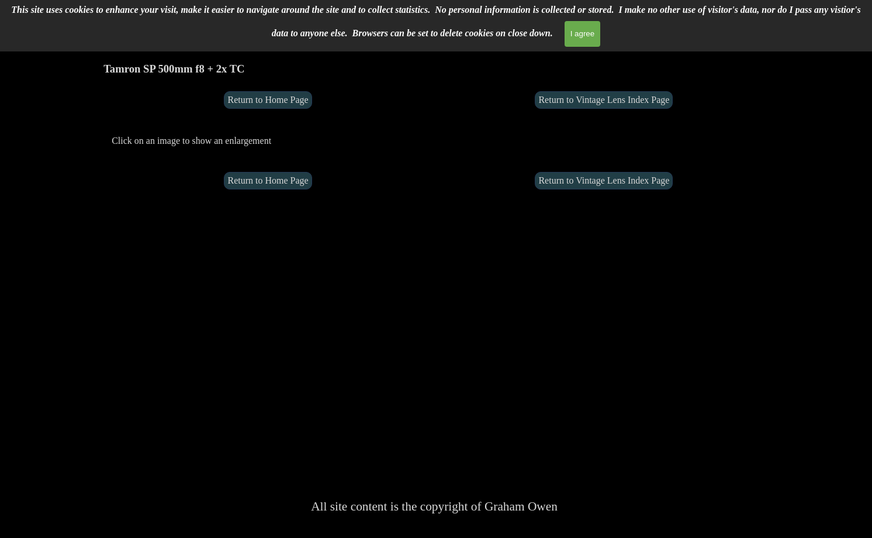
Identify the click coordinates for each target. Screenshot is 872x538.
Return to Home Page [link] (267, 100)
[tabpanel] (268, 140)
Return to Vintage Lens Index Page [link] (603, 100)
